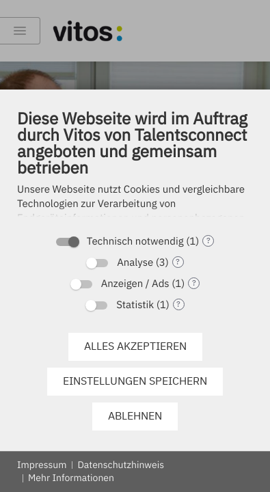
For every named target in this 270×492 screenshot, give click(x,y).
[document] (135, 171)
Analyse (135, 262)
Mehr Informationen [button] (71, 478)
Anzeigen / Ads (135, 283)
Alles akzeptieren (135, 346)
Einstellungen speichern (135, 380)
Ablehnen (135, 415)
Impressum (41, 465)
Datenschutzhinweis (120, 465)
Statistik (135, 305)
